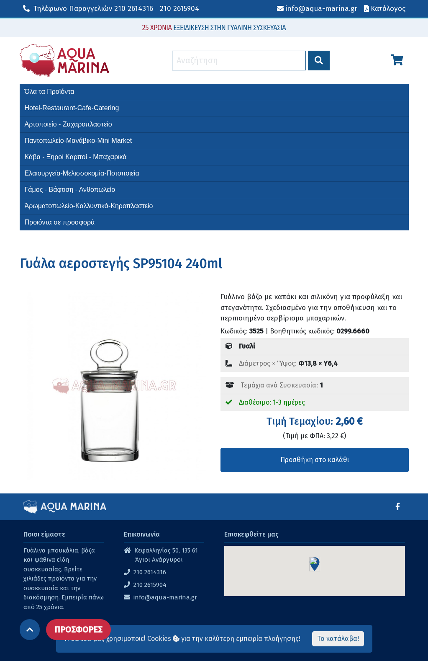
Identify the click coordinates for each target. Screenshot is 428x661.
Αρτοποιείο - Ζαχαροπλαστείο (68, 124)
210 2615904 (179, 8)
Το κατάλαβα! (338, 639)
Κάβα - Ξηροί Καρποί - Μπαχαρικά (76, 156)
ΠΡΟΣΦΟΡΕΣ (78, 630)
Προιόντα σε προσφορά (60, 222)
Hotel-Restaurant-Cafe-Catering (72, 107)
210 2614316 (88, 8)
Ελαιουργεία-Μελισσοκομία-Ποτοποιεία (82, 173)
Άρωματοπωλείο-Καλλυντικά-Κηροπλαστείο (89, 205)
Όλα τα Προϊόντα (49, 91)
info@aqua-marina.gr (165, 597)
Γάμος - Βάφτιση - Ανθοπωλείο (70, 189)
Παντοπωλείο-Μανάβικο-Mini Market (78, 140)
